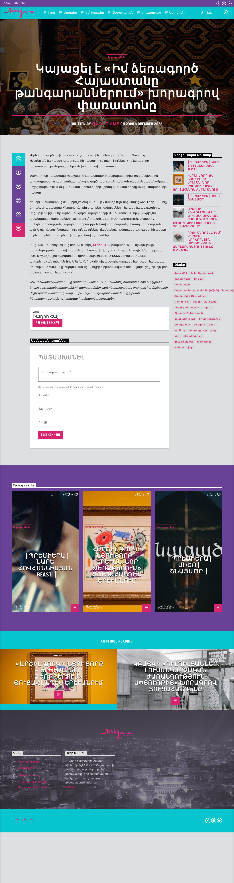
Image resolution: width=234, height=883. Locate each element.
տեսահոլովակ (192, 672)
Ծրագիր (70, 12)
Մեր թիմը (177, 12)
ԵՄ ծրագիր (94, 12)
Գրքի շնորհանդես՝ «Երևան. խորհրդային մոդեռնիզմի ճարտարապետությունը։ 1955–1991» (197, 578)
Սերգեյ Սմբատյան (186, 644)
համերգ (179, 667)
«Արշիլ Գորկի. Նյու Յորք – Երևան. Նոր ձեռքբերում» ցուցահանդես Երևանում (195, 519)
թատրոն (199, 661)
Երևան (199, 615)
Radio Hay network (201, 609)
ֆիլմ (191, 684)
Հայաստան (182, 621)
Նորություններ (117, 212)
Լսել (207, 12)
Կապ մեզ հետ (15, 3)
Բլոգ (51, 12)
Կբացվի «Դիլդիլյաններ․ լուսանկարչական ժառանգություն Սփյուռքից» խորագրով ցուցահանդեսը (196, 554)
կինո (212, 661)
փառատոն (204, 678)
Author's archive (47, 659)
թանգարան (182, 661)
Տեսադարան (122, 12)
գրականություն (185, 655)
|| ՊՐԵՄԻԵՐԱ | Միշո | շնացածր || (204, 534)
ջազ (213, 667)
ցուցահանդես (184, 678)
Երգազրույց (151, 12)
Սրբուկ (207, 644)
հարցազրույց (198, 667)
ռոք (177, 672)
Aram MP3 (180, 609)
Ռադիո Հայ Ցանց (205, 638)
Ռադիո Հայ (105, 279)
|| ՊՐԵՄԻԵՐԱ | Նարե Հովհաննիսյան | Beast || (204, 502)
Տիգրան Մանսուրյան (188, 650)
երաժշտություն (209, 655)
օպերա (179, 684)
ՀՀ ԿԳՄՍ (99, 581)
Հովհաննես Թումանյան (190, 632)
